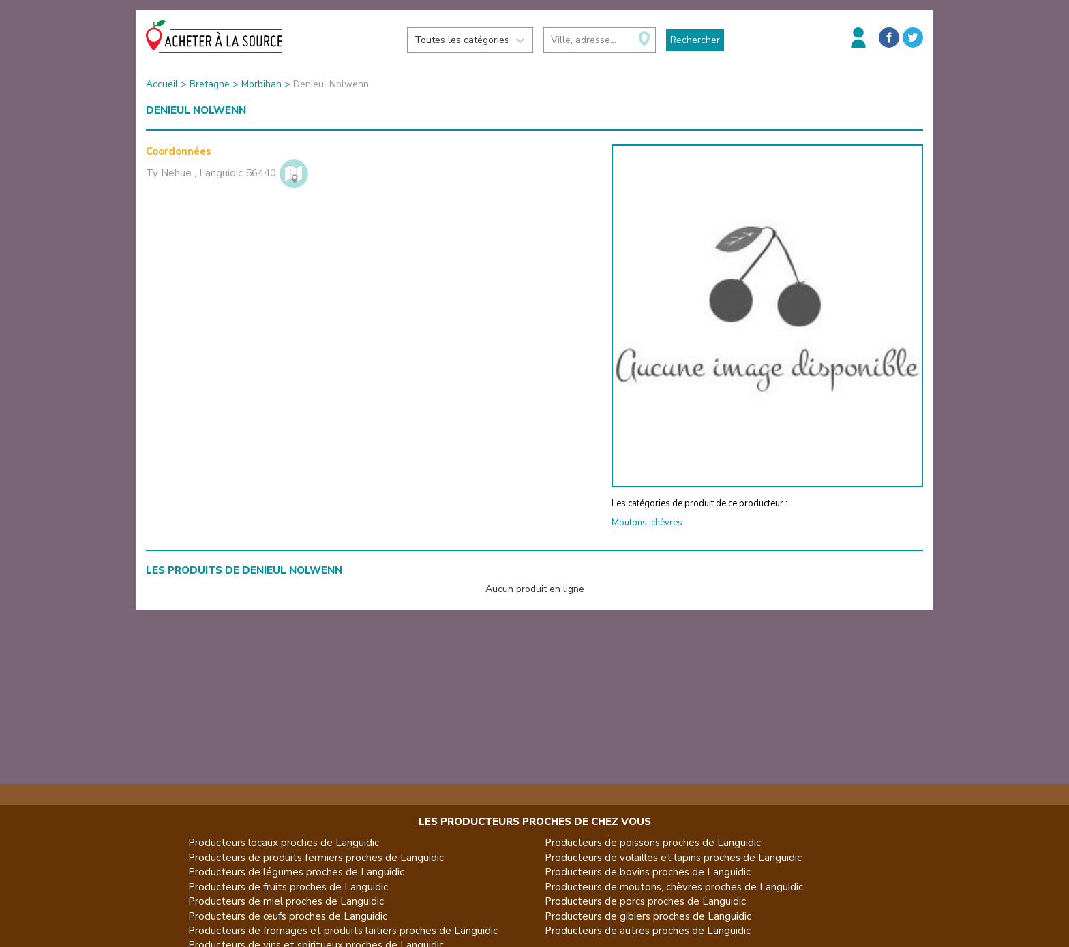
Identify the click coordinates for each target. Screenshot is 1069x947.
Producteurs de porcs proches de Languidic (645, 901)
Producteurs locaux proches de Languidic (283, 843)
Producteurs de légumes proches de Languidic (296, 872)
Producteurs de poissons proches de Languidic (653, 843)
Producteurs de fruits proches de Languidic (288, 887)
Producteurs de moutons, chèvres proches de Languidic (674, 887)
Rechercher (695, 39)
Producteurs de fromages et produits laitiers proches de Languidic (343, 930)
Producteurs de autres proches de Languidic (648, 930)
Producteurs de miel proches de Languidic (286, 901)
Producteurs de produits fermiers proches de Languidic (316, 858)
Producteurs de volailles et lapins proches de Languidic (673, 858)
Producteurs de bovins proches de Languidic (648, 872)
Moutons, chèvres (647, 522)
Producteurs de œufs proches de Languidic (287, 916)
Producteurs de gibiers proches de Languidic (648, 916)
